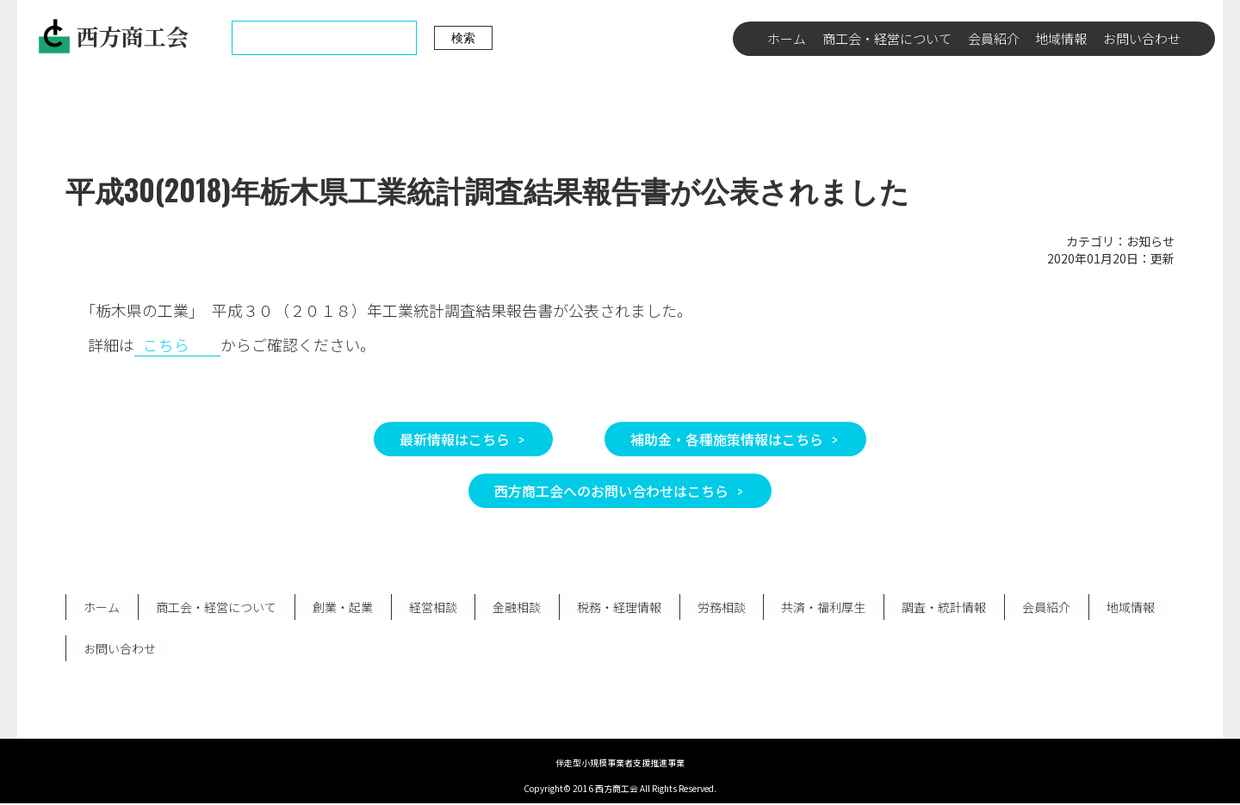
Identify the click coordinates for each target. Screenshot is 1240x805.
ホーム (786, 38)
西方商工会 (113, 36)
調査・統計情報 (938, 607)
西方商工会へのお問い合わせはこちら (611, 490)
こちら (166, 344)
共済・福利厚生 (819, 607)
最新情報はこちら (455, 439)
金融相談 (514, 607)
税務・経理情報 (616, 607)
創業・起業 (341, 607)
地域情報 (1061, 38)
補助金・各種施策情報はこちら (726, 439)
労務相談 (717, 607)
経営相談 (430, 607)
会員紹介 (994, 38)
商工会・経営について (887, 38)
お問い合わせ (1142, 38)
